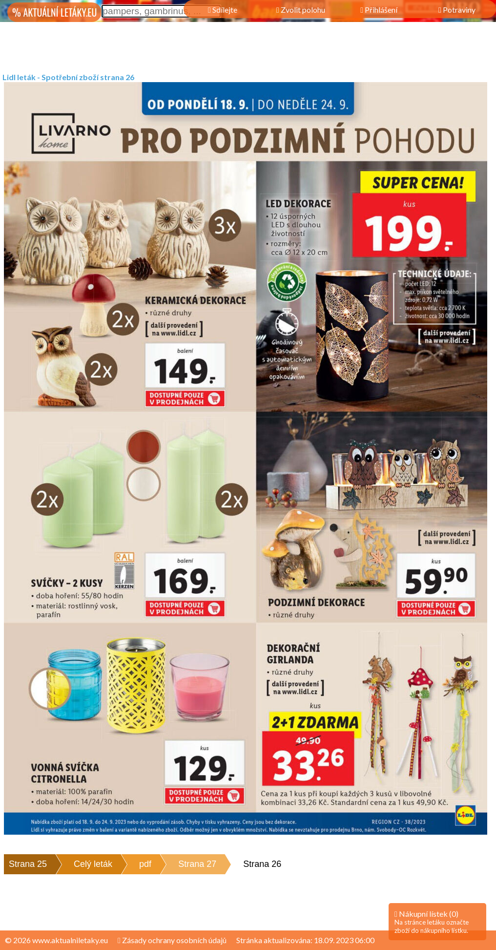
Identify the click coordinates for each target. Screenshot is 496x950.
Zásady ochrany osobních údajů (172, 940)
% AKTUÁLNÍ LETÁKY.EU (54, 12)
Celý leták (93, 864)
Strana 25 (28, 864)
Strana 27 (197, 864)
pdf (145, 864)
